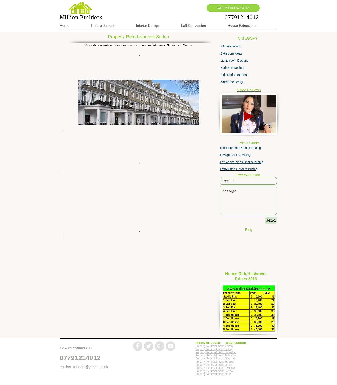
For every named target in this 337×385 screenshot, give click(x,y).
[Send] (271, 220)
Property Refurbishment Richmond (215, 355)
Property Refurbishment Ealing (213, 349)
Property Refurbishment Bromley (214, 361)
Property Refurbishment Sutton (213, 364)
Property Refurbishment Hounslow (215, 352)
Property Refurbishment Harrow (214, 371)
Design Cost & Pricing (235, 155)
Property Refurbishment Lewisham (215, 367)
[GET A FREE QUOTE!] (233, 8)
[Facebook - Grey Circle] (137, 346)
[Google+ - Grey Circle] (159, 346)
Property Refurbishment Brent (213, 374)
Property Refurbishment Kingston (215, 358)
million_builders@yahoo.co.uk (84, 367)
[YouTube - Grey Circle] (170, 346)
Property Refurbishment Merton (214, 346)
